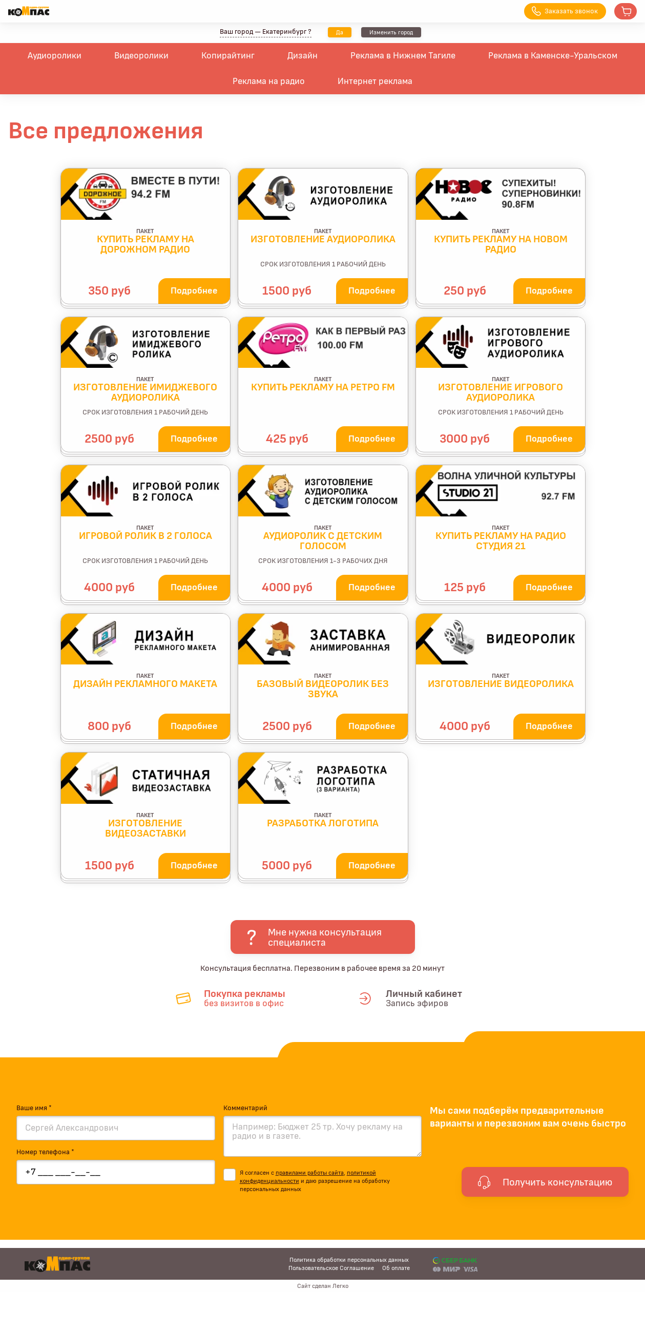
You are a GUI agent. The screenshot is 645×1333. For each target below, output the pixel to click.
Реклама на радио (269, 81)
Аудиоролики (54, 55)
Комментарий (245, 1108)
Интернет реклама (375, 81)
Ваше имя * (34, 1108)
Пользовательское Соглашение (331, 1268)
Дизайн (302, 55)
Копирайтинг (228, 55)
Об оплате (396, 1268)
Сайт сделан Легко (322, 1286)
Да (339, 32)
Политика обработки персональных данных (349, 1260)
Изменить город (391, 32)
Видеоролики (141, 55)
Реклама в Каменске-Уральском (552, 55)
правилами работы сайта (310, 1173)
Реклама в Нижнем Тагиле (402, 55)
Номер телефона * (45, 1152)
